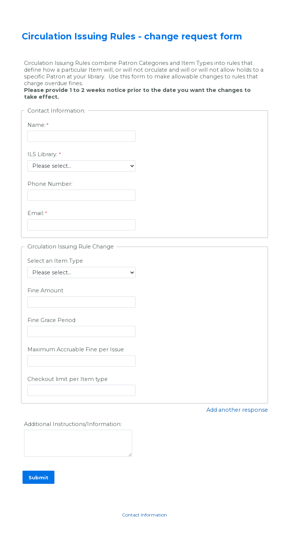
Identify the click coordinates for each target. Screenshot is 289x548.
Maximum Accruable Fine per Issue (75, 349)
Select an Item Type (55, 260)
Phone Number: (49, 184)
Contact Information (144, 515)
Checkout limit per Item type (67, 379)
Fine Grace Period (51, 320)
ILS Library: (43, 154)
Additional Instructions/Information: (73, 424)
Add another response (237, 409)
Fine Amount (45, 290)
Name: (36, 125)
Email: (35, 213)
